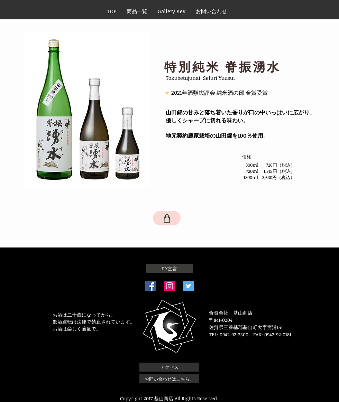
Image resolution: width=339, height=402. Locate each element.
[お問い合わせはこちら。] (169, 378)
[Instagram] (169, 286)
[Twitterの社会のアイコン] (188, 286)
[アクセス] (169, 367)
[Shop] (167, 218)
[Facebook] (150, 286)
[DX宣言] (169, 268)
